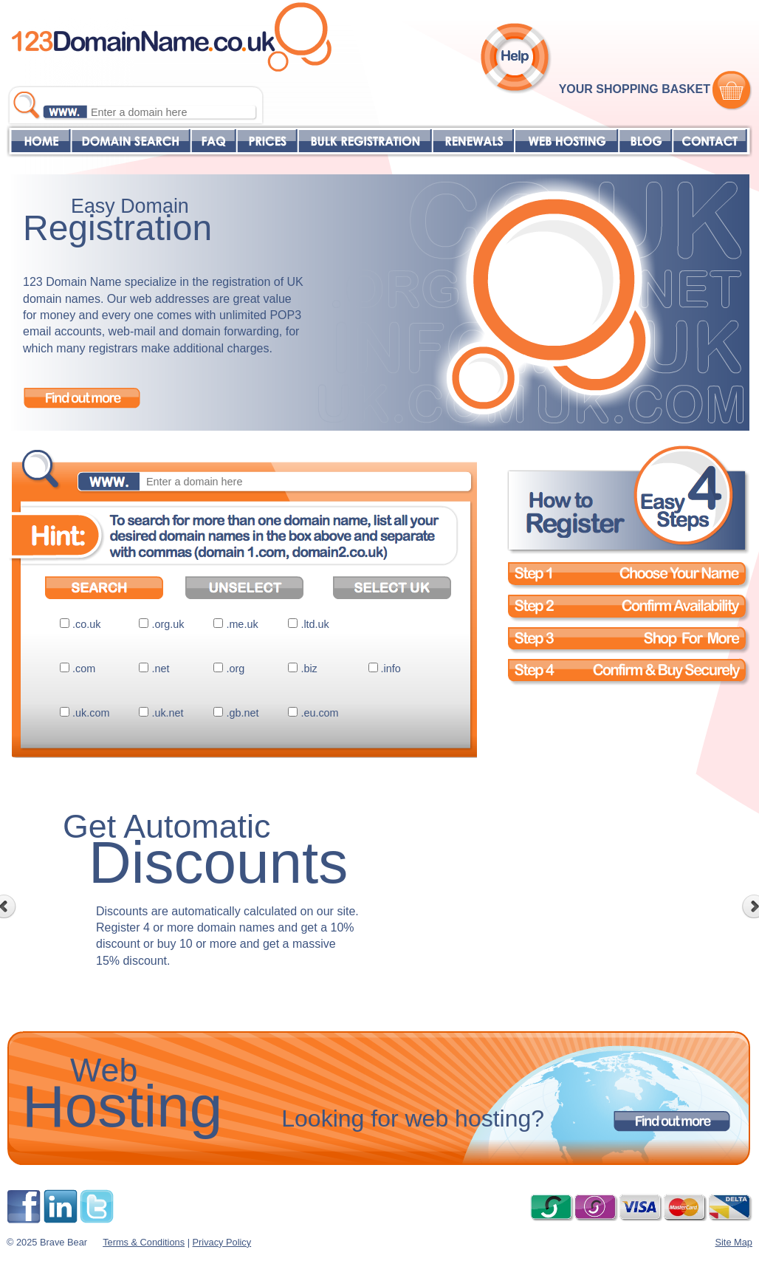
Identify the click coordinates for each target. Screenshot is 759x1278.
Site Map (733, 1242)
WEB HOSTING (566, 141)
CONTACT (709, 141)
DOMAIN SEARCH (130, 141)
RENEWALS (473, 141)
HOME (39, 141)
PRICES (266, 141)
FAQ (213, 141)
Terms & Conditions (144, 1242)
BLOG (645, 141)
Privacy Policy (222, 1242)
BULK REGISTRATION (364, 141)
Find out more (82, 397)
